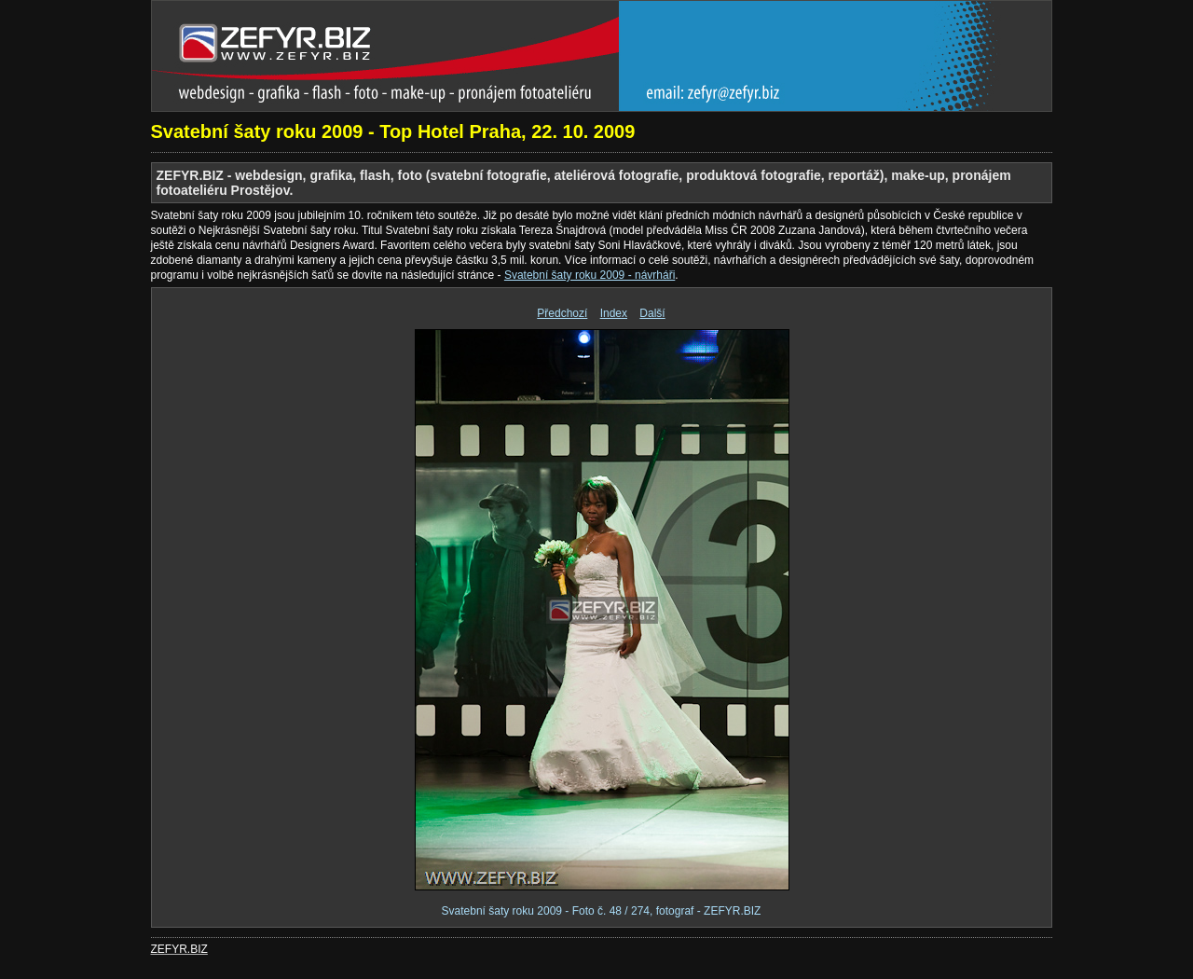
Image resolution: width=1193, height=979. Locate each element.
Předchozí (562, 313)
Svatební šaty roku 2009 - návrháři (589, 275)
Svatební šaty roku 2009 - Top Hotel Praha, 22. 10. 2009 (393, 131)
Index (613, 313)
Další (652, 313)
